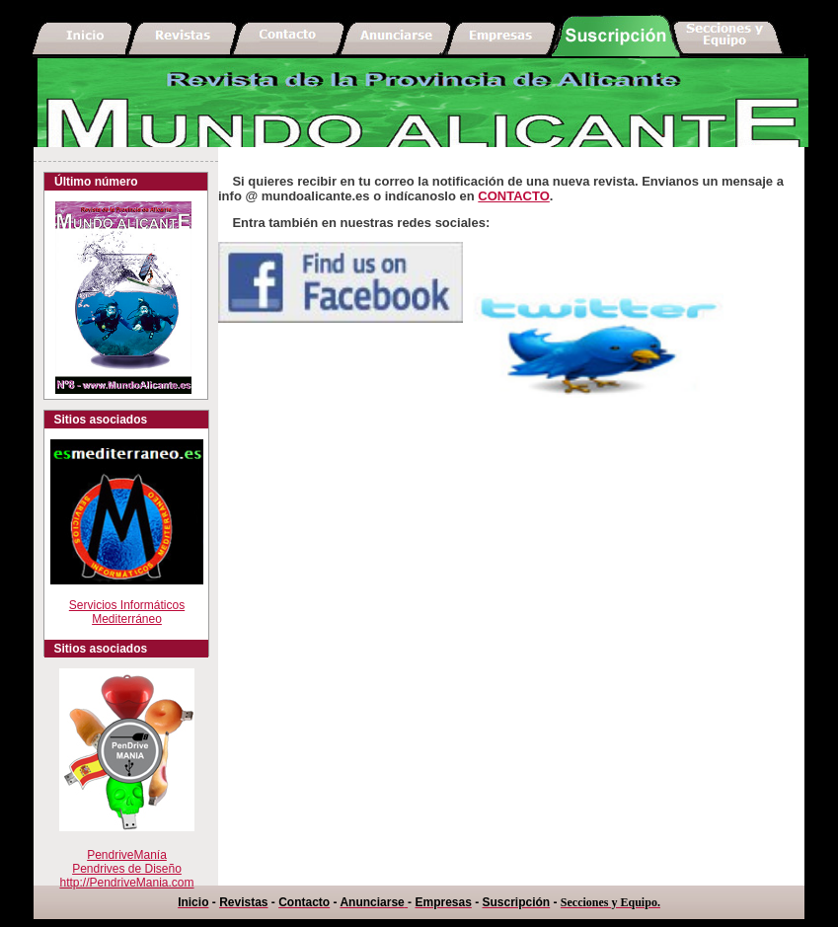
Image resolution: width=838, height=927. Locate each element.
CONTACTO (513, 196)
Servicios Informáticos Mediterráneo (126, 600)
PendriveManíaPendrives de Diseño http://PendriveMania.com (126, 868)
